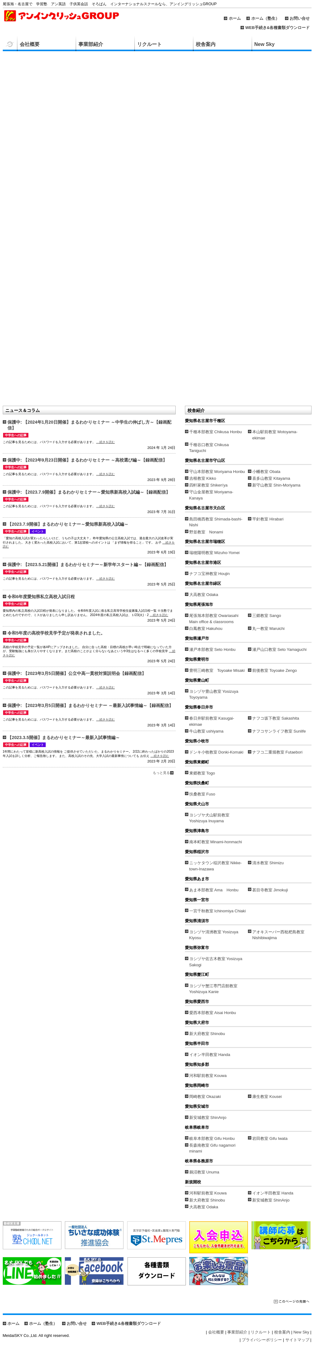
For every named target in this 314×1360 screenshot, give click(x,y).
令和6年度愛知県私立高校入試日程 (41, 596)
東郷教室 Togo (202, 773)
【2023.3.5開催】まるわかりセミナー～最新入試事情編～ (63, 737)
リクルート (149, 44)
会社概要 (30, 44)
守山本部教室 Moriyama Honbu (217, 471)
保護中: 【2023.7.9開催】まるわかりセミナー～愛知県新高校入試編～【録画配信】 (88, 492)
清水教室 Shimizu (268, 863)
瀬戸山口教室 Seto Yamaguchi (279, 649)
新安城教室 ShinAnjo (208, 1117)
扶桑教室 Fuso (202, 794)
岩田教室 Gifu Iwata (269, 1138)
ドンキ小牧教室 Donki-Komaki (216, 752)
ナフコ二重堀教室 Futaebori (277, 752)
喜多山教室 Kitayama (271, 478)
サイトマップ (297, 1339)
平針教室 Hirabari (267, 519)
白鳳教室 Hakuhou (206, 628)
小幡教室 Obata (266, 471)
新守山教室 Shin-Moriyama (276, 485)
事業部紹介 (90, 44)
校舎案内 (206, 44)
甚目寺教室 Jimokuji (270, 890)
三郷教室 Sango (266, 615)
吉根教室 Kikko (202, 478)
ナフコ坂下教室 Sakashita (275, 718)
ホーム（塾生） (265, 18)
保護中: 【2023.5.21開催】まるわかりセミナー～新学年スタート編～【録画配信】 (87, 564)
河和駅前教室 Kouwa (208, 1075)
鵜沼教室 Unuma (204, 1172)
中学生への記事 (16, 435)
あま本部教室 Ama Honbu (214, 890)
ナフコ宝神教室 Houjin (209, 573)
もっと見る (161, 773)
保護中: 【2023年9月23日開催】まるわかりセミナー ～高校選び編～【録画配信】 (87, 460)
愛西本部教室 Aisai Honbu (212, 1012)
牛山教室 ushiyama (206, 731)
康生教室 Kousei (267, 1096)
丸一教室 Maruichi (268, 628)
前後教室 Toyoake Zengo (274, 670)
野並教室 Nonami (206, 532)
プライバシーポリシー (262, 1339)
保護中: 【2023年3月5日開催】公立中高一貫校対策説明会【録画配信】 (76, 673)
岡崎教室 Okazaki (205, 1096)
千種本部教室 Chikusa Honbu (215, 431)
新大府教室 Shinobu (207, 1033)
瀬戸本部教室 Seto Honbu (212, 649)
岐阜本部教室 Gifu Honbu (212, 1138)
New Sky (264, 44)
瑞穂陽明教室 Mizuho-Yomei (214, 552)
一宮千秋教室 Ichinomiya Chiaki (217, 911)
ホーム (235, 18)
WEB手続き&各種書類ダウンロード (277, 27)
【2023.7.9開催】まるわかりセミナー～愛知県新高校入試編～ (67, 524)
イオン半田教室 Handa (209, 1054)
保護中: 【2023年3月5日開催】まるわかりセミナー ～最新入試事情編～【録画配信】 (90, 705)
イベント (37, 531)
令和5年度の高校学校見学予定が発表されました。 (56, 633)
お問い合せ (300, 18)
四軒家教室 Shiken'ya (208, 485)
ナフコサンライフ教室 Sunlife (279, 731)
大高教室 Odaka (203, 594)
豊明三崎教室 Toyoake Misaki (217, 670)
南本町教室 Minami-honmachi (215, 842)
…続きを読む (105, 442)
